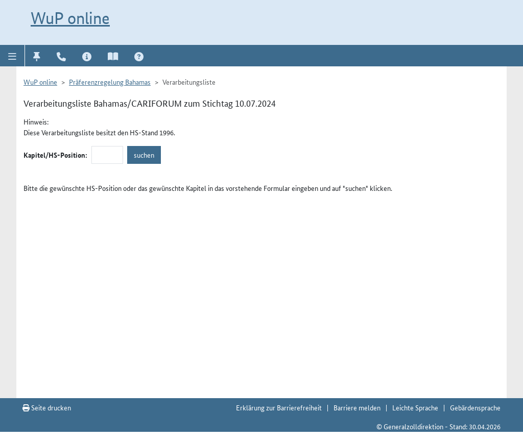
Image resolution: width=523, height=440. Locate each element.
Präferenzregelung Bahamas (110, 82)
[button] (12, 55)
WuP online (70, 18)
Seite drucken (46, 407)
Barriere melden (357, 407)
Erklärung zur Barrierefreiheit (279, 407)
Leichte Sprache (415, 407)
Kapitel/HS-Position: (55, 155)
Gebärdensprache (475, 407)
